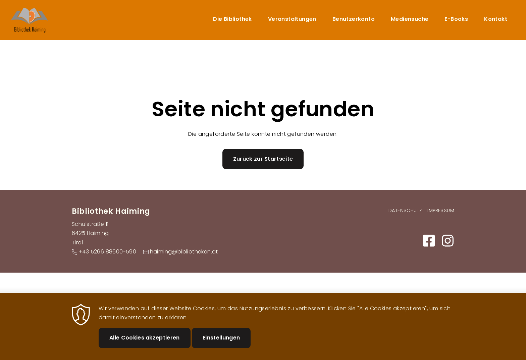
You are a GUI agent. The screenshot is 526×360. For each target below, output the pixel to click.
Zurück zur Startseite (263, 159)
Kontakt (495, 19)
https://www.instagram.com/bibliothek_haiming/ (447, 240)
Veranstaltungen (292, 19)
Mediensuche (409, 19)
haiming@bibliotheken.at (184, 251)
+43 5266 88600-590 (107, 251)
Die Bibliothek (232, 19)
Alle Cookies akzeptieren (144, 344)
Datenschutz (405, 210)
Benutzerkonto (353, 19)
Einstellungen (221, 344)
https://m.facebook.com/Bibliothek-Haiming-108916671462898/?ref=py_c (428, 240)
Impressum (440, 210)
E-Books (456, 19)
